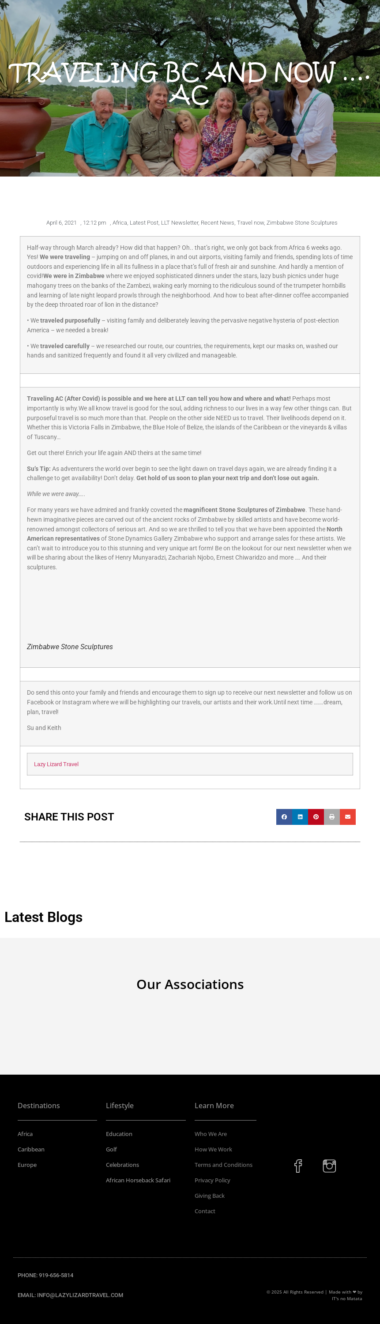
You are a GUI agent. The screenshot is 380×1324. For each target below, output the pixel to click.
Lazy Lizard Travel (56, 764)
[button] (284, 817)
